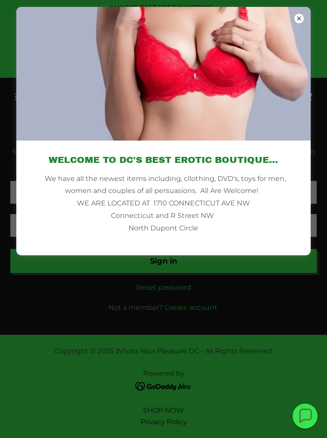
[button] (305, 416)
